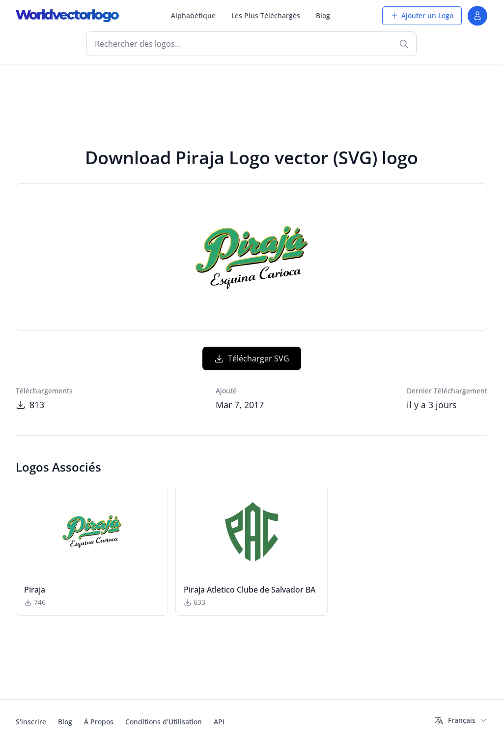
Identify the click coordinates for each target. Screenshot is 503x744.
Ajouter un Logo (422, 15)
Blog (323, 15)
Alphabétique (193, 15)
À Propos (98, 721)
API (219, 721)
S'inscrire (31, 721)
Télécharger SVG (251, 358)
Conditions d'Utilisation (163, 721)
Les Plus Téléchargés (265, 15)
